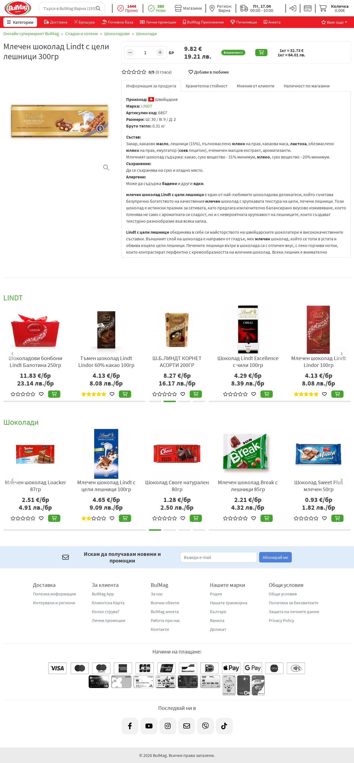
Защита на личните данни (294, 611)
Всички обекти (165, 602)
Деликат (218, 629)
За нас (157, 594)
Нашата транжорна (228, 602)
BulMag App (103, 594)
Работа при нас (165, 620)
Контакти (160, 629)
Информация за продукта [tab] (151, 85)
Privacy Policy (281, 620)
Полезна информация (54, 594)
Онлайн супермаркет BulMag (31, 33)
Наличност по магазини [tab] (307, 85)
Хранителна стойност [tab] (206, 85)
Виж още (332, 22)
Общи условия (283, 594)
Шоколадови (117, 33)
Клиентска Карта (108, 602)
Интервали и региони (54, 602)
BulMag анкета (165, 611)
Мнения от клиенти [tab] (255, 85)
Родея (216, 594)
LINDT (146, 106)
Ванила (217, 620)
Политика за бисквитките (293, 602)
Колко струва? (105, 611)
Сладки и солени (81, 33)
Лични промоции (108, 620)
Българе (218, 611)
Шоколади (146, 33)
